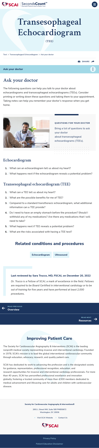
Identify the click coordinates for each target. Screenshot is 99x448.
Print (79, 61)
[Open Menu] (94, 4)
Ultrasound (61, 254)
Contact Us (62, 417)
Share (85, 61)
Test (5, 55)
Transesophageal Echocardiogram (24, 55)
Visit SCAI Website (45, 417)
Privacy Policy (49, 438)
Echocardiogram (41, 254)
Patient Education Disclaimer (49, 443)
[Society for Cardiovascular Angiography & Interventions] (24, 4)
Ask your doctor (47, 55)
